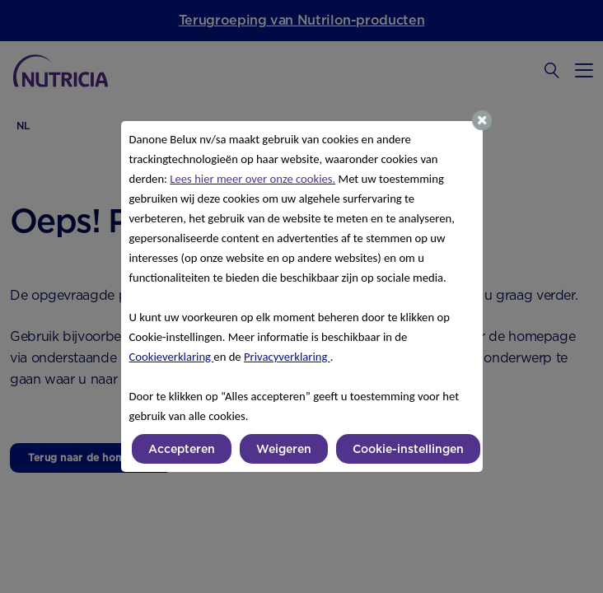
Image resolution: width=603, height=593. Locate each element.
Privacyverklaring (287, 356)
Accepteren (181, 448)
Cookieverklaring (171, 356)
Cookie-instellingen (408, 448)
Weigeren (283, 448)
